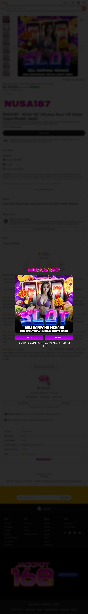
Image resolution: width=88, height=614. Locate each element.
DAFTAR (29, 338)
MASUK (58, 338)
